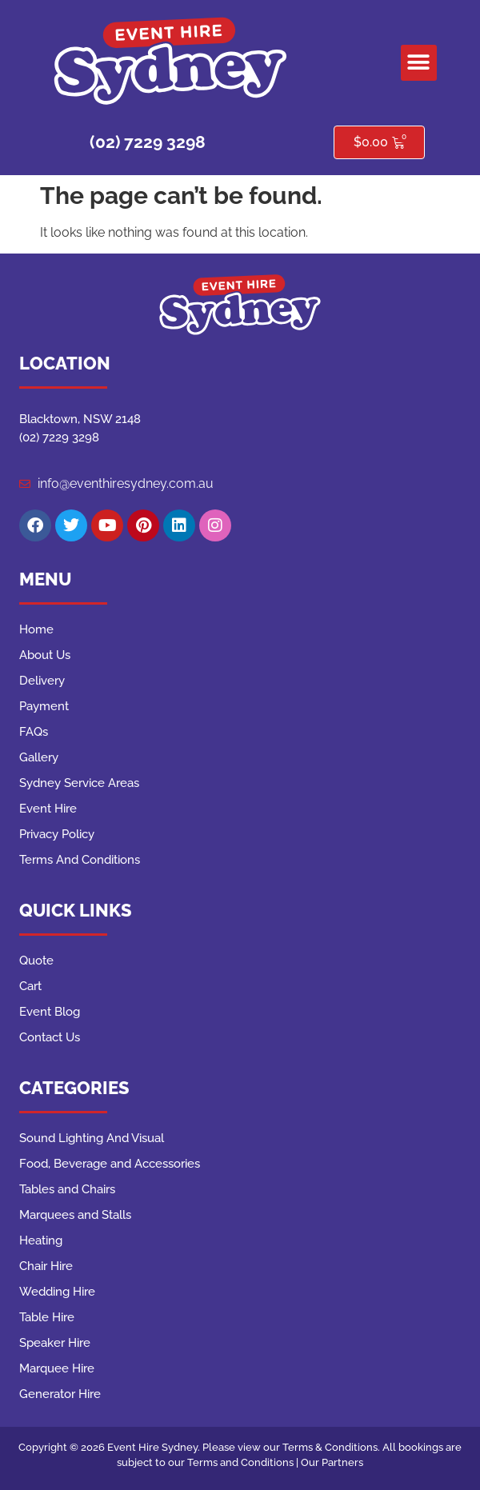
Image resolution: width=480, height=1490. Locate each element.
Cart (30, 986)
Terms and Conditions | (244, 1462)
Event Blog (49, 1012)
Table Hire (46, 1317)
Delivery (42, 680)
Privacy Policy (56, 834)
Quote (36, 960)
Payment (44, 706)
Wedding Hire (57, 1291)
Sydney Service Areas (79, 783)
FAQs (33, 732)
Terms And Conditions (79, 860)
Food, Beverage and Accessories (109, 1163)
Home (36, 629)
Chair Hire (46, 1266)
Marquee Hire (56, 1368)
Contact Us (49, 1037)
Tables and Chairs (67, 1189)
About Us (44, 655)
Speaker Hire (54, 1343)
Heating (40, 1240)
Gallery (38, 757)
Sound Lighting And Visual (91, 1138)
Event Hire (48, 808)
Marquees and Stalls (75, 1215)
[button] (419, 63)
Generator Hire (60, 1394)
